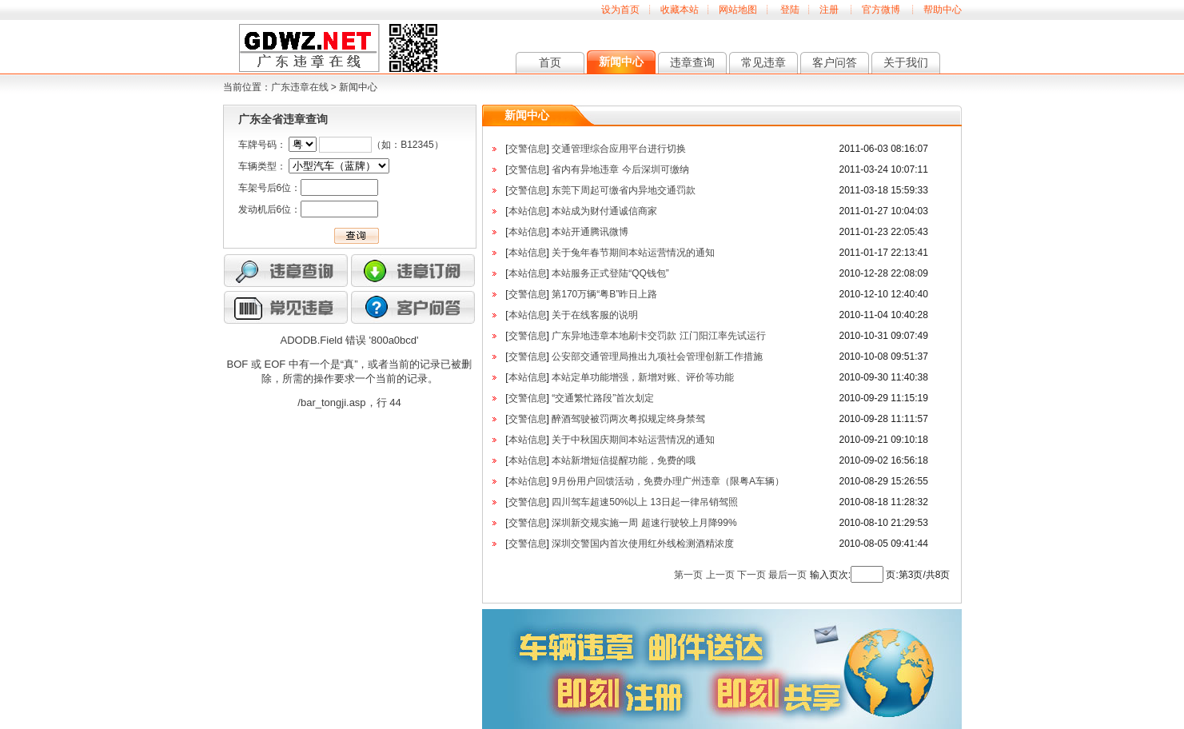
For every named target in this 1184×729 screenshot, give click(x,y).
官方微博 (881, 9)
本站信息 (527, 211)
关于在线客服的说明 (595, 315)
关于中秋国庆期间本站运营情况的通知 (633, 439)
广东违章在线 (300, 87)
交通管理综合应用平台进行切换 (619, 148)
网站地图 (738, 9)
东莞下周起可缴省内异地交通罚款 (624, 190)
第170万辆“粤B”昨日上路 (604, 294)
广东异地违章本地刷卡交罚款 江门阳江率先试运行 (658, 335)
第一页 (688, 574)
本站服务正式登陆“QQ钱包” (610, 273)
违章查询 (692, 62)
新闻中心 (621, 61)
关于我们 (905, 62)
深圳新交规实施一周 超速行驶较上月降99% (644, 522)
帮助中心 (942, 9)
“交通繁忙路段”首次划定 (603, 398)
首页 (550, 62)
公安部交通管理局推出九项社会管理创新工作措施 (657, 356)
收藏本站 (679, 9)
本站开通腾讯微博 (590, 231)
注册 (829, 9)
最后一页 (787, 574)
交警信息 (527, 148)
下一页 (751, 574)
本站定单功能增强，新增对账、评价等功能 (643, 377)
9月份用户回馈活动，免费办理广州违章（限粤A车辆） (668, 481)
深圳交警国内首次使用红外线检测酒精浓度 (643, 543)
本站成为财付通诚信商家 (604, 211)
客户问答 (834, 62)
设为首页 (620, 9)
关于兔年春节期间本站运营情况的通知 (633, 252)
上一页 (720, 574)
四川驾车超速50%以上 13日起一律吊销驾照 (645, 502)
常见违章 (763, 62)
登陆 (789, 9)
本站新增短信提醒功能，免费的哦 (624, 460)
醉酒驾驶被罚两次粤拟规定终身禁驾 (628, 418)
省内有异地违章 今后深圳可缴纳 (620, 169)
